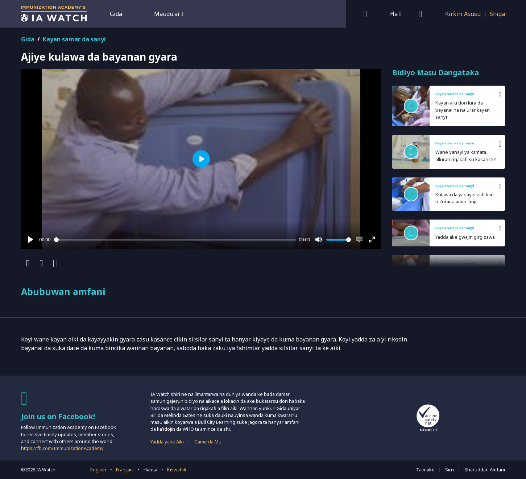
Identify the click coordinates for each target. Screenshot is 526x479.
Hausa (150, 469)
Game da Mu (207, 441)
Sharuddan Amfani (484, 469)
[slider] (175, 239)
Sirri (449, 469)
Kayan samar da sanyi (74, 39)
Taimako (425, 469)
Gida (116, 14)
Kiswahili (176, 469)
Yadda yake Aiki (167, 441)
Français (125, 469)
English (98, 469)
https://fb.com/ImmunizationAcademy (62, 448)
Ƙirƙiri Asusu (463, 14)
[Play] (30, 239)
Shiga (497, 14)
